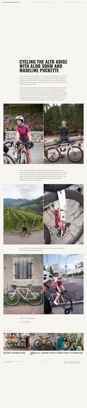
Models (35, 2)
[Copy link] (31, 322)
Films (29, 57)
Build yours (80, 2)
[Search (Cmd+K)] (67, 2)
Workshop (41, 2)
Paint (46, 2)
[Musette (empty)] (71, 2)
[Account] (75, 2)
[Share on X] (23, 322)
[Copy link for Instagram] (28, 322)
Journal (50, 2)
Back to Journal (43, 361)
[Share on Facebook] (26, 322)
